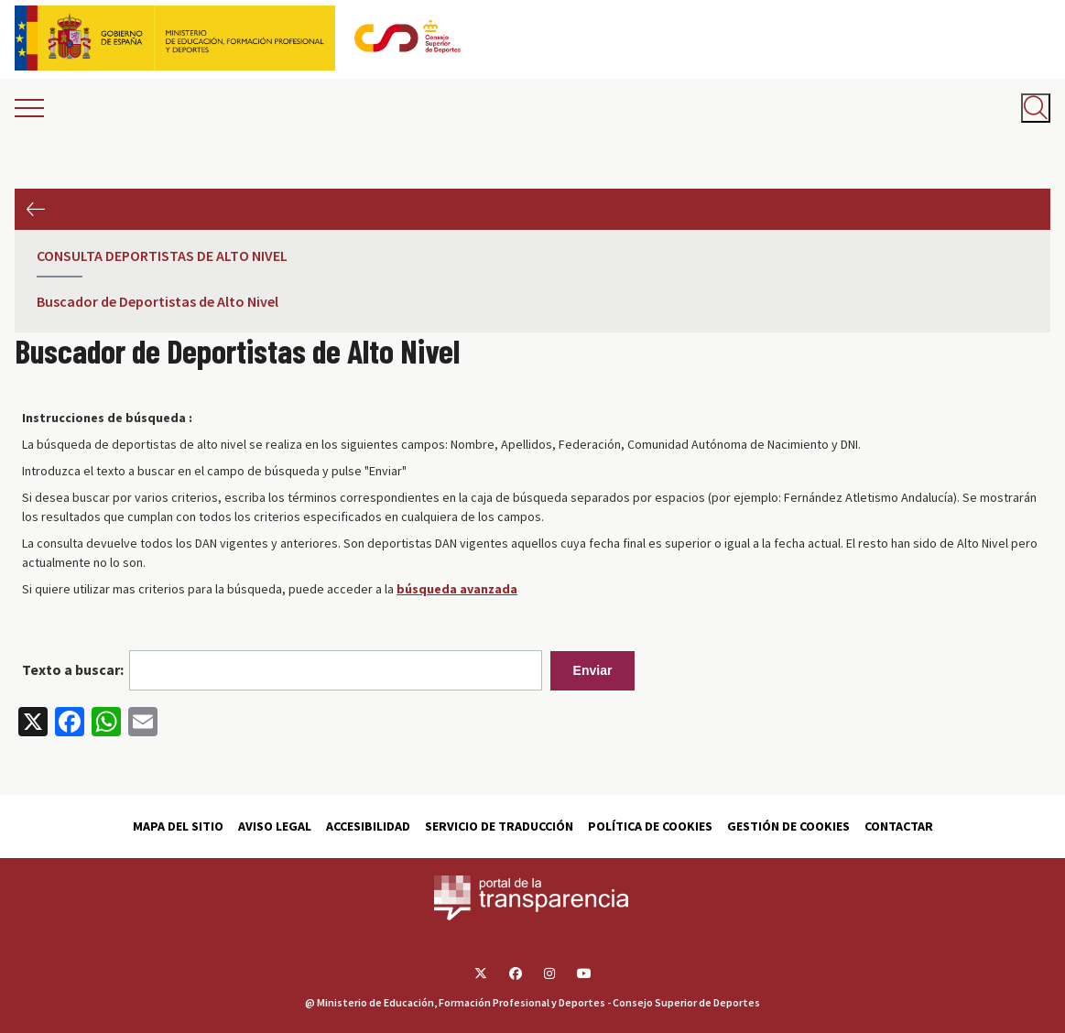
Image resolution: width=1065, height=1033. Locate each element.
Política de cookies (650, 826)
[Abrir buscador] (1035, 108)
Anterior (35, 209)
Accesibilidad (368, 826)
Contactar (898, 826)
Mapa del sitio (178, 826)
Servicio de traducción (499, 826)
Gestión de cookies (788, 826)
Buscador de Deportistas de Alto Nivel (157, 301)
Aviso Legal (274, 826)
